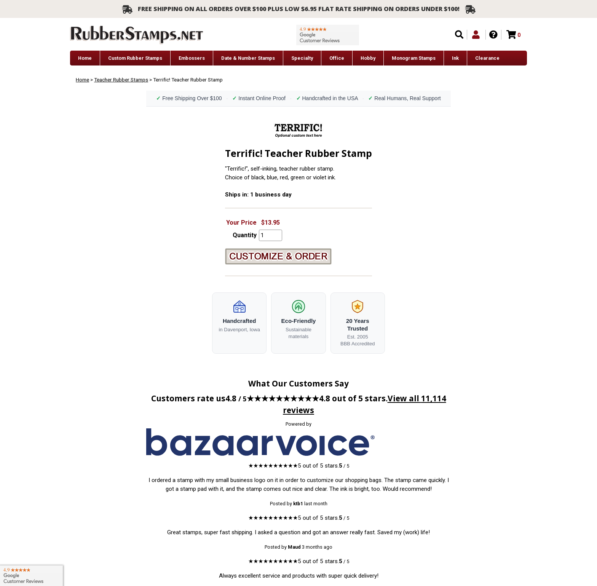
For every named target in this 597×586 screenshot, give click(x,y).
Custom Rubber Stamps (135, 58)
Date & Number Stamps (248, 58)
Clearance (487, 58)
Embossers (192, 58)
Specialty (302, 58)
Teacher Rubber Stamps (121, 80)
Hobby (368, 58)
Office (336, 58)
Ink (455, 58)
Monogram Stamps (414, 58)
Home (85, 58)
